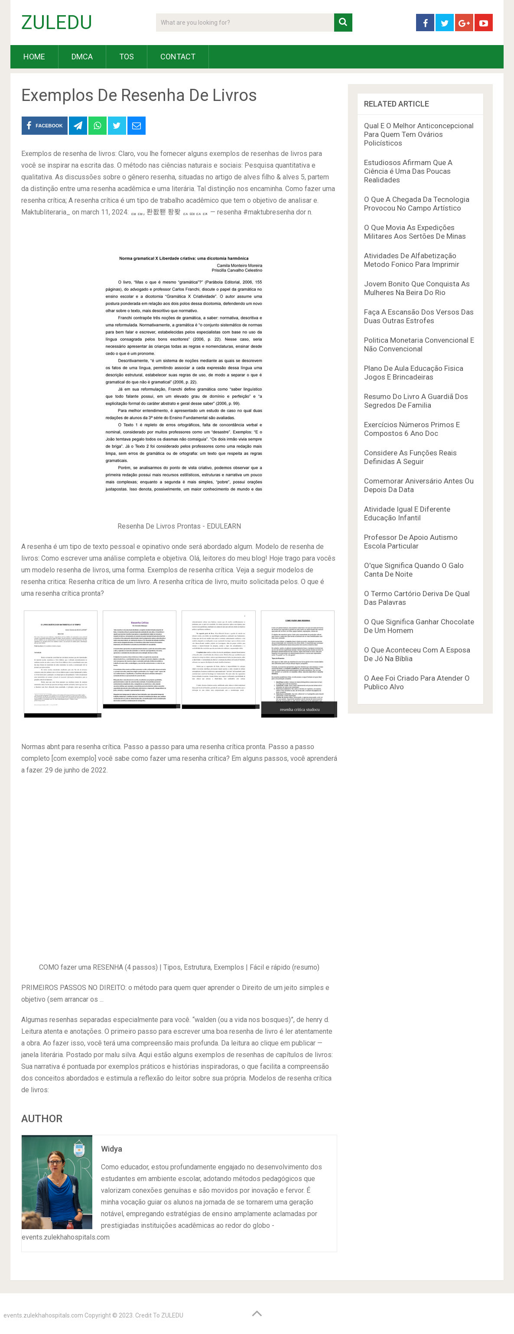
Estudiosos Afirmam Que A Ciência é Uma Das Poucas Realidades (408, 171)
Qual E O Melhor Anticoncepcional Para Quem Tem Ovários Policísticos (419, 134)
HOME (34, 56)
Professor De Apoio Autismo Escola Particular (411, 541)
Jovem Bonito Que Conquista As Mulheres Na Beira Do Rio (417, 288)
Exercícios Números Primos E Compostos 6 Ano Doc (412, 429)
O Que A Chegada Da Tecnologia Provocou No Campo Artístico (416, 203)
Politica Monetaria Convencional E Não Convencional (419, 344)
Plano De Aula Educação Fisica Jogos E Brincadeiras (413, 372)
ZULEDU (56, 22)
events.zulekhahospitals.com (43, 1315)
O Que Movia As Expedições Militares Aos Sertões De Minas (415, 231)
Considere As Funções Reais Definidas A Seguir (410, 457)
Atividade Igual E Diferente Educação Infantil (407, 513)
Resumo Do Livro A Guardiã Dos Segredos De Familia (416, 400)
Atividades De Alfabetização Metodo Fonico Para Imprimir (411, 260)
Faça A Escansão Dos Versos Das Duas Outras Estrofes (419, 316)
